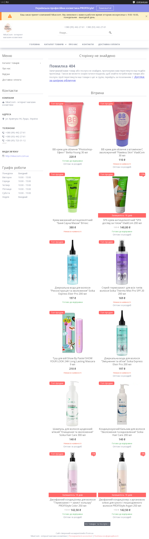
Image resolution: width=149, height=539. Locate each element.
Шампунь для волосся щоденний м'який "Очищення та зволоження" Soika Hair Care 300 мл (72, 432)
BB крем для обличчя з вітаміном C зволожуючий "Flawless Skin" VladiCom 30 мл (122, 152)
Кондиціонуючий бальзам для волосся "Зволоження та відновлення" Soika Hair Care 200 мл (122, 432)
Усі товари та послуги (96, 523)
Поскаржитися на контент (80, 536)
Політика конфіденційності (106, 536)
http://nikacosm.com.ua (17, 156)
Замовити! (105, 8)
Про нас (73, 44)
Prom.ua (89, 533)
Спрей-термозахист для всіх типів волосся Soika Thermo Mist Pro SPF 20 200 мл (122, 290)
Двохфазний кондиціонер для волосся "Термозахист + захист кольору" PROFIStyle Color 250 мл (72, 502)
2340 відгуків (141, 2)
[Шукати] (110, 32)
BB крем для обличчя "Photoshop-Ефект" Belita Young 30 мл (72, 151)
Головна (34, 44)
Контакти (88, 44)
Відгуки (6, 74)
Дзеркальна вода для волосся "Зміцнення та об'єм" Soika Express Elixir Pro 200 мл (122, 361)
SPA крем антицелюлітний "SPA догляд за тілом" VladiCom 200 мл (122, 221)
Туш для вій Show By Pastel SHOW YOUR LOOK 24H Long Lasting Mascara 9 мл (72, 361)
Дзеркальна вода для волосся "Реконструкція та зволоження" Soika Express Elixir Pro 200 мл (72, 290)
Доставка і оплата (109, 44)
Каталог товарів (54, 44)
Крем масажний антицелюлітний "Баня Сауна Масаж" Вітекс (72, 221)
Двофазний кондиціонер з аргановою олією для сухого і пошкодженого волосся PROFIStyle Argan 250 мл (122, 502)
